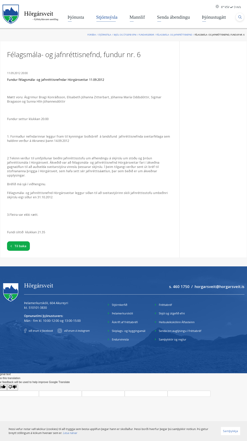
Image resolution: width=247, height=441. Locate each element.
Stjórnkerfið (119, 305)
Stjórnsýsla (104, 34)
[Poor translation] (12, 387)
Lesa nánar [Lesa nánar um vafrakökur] (70, 433)
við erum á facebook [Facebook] (41, 331)
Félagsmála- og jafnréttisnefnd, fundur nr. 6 (219, 34)
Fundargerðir (146, 34)
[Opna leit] (240, 17)
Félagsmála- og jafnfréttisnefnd (174, 34)
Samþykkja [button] (230, 431)
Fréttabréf (165, 305)
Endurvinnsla (120, 339)
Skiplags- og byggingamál (128, 331)
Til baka (20, 246)
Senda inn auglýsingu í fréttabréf (180, 331)
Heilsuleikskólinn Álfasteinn (177, 322)
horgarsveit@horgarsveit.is (219, 286)
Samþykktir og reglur (172, 339)
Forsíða (91, 34)
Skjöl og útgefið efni (125, 34)
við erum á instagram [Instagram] (77, 331)
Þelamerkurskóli (122, 313)
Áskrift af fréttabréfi (125, 322)
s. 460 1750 (179, 286)
